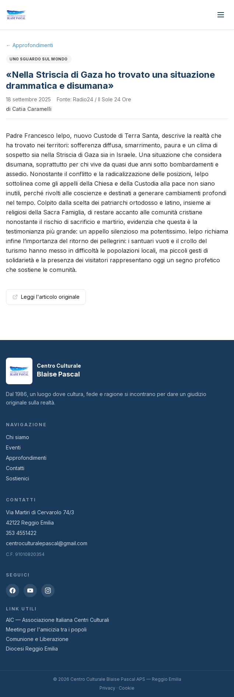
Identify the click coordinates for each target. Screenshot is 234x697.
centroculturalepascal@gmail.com (46, 543)
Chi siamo (17, 437)
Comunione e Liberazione (37, 639)
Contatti (15, 468)
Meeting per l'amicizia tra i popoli (46, 629)
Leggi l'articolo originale (46, 297)
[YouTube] (30, 590)
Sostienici (17, 478)
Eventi (13, 447)
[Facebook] (12, 590)
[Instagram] (48, 590)
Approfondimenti (26, 458)
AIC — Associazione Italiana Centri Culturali (57, 620)
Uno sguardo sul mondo (39, 59)
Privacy (107, 688)
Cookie (127, 688)
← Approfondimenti (29, 45)
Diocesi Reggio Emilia (32, 648)
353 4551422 (21, 533)
